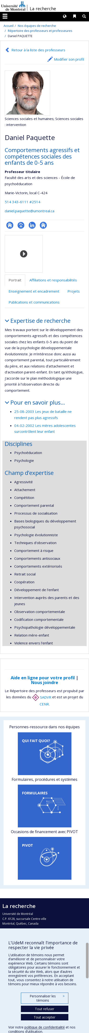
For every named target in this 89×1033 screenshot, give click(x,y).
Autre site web (43, 225)
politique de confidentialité (44, 1027)
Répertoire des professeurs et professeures (40, 31)
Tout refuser (44, 1009)
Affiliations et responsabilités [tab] (53, 280)
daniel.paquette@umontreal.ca (29, 210)
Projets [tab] (73, 291)
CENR (44, 704)
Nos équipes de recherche (37, 26)
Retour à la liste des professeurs (38, 50)
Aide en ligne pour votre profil (43, 678)
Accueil (9, 26)
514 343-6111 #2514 (22, 201)
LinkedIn (32, 225)
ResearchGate (10, 225)
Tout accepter (44, 1017)
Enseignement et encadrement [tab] (34, 291)
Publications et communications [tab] (34, 302)
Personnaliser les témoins (47, 998)
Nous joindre (44, 682)
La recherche (43, 8)
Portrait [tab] (15, 280)
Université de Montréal (13, 6)
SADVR (41, 697)
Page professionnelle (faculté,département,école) (21, 225)
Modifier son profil (69, 59)
